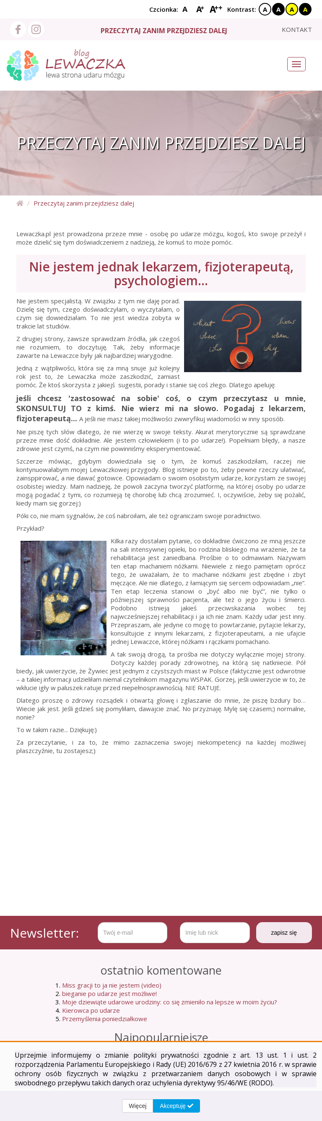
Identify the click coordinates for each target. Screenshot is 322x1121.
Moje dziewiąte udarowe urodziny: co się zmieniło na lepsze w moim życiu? (169, 1002)
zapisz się (284, 932)
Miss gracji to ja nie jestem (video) (111, 985)
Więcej (137, 1106)
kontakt (297, 29)
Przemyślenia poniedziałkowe (104, 1018)
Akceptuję (176, 1106)
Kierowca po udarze (91, 1010)
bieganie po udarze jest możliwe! (109, 993)
